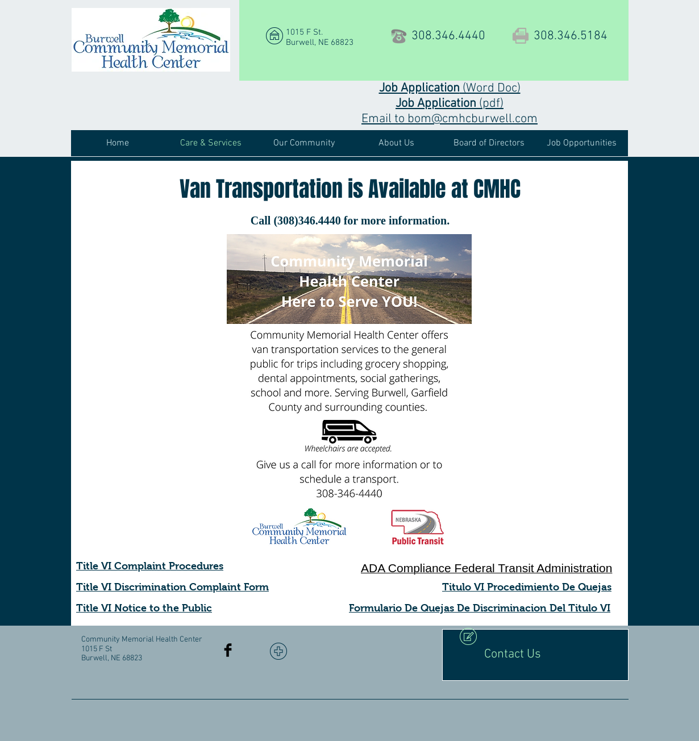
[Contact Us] (535, 655)
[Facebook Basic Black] (228, 650)
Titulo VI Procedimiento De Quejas (526, 587)
